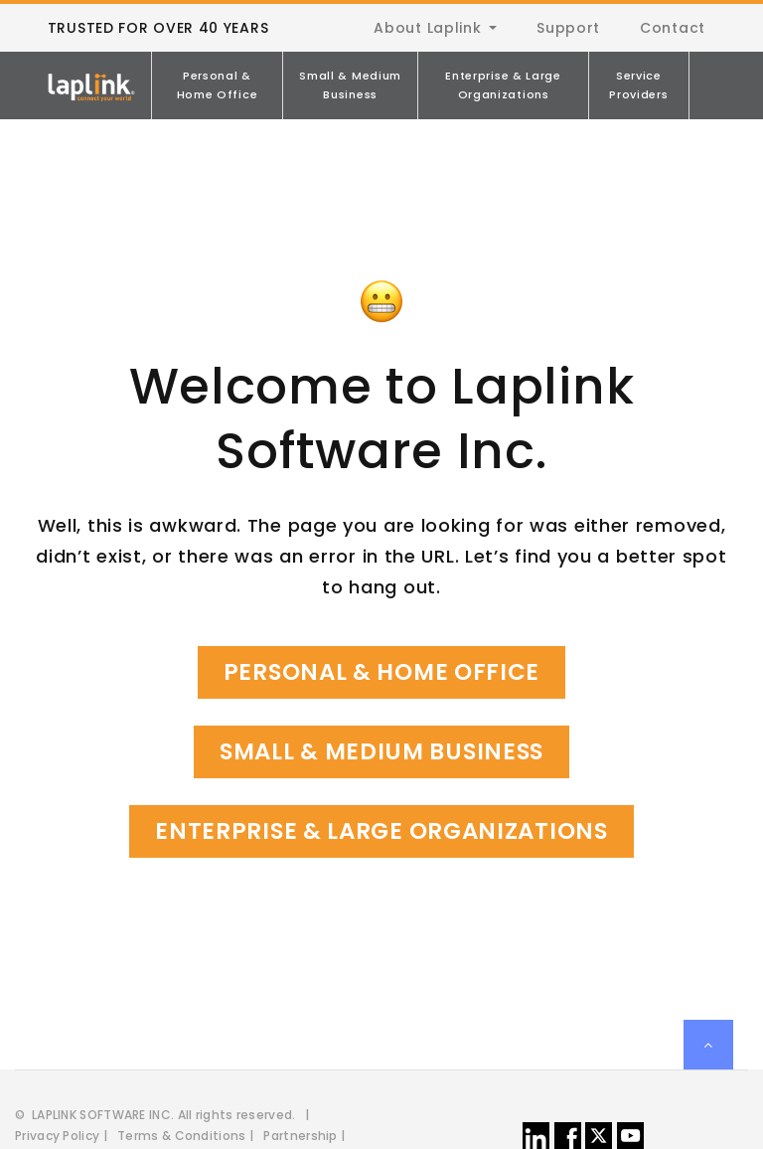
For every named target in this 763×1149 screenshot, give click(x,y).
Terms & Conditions (181, 1135)
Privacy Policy (57, 1135)
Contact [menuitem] (672, 28)
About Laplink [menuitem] (427, 28)
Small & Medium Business (350, 85)
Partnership (300, 1135)
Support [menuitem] (568, 28)
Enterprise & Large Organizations (503, 85)
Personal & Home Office (217, 85)
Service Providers (638, 85)
